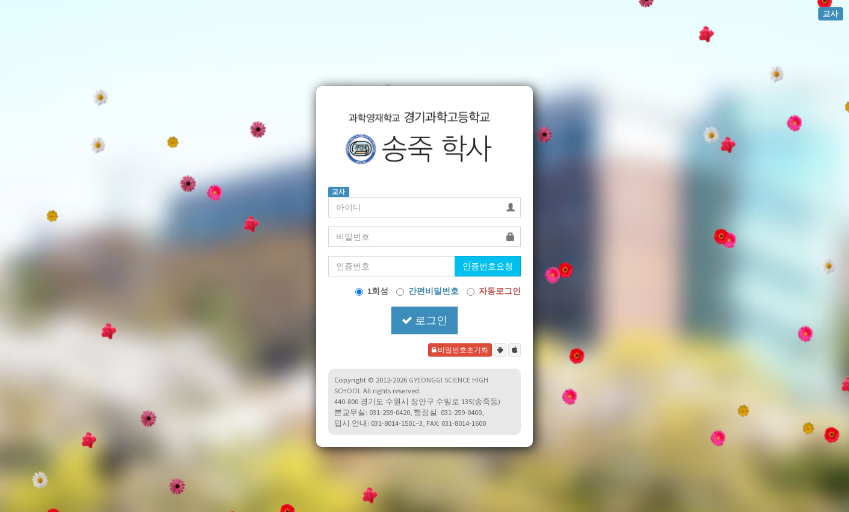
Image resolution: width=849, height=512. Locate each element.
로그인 (424, 320)
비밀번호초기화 (460, 349)
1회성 (371, 291)
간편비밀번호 (427, 291)
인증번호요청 (487, 266)
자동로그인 (494, 291)
